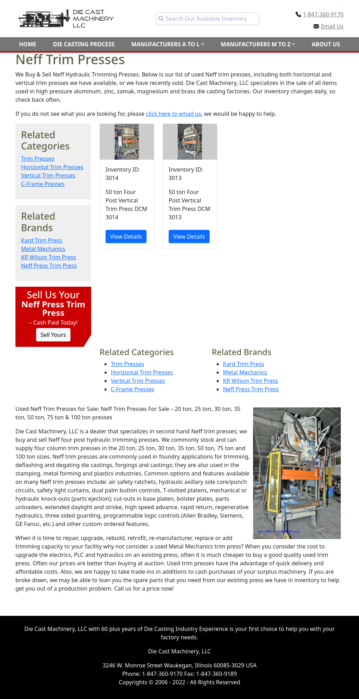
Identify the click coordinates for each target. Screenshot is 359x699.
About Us (326, 44)
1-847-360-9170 (323, 14)
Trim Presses (37, 158)
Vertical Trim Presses (48, 175)
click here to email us (173, 114)
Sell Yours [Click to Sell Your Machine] (53, 335)
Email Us (332, 26)
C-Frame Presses (43, 184)
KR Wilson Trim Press (48, 257)
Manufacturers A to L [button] (165, 44)
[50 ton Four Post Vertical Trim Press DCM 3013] (190, 186)
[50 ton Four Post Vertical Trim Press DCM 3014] (127, 186)
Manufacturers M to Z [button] (256, 44)
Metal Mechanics (43, 249)
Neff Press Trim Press (49, 265)
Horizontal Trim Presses (52, 167)
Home (27, 44)
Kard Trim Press (41, 240)
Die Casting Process (83, 44)
